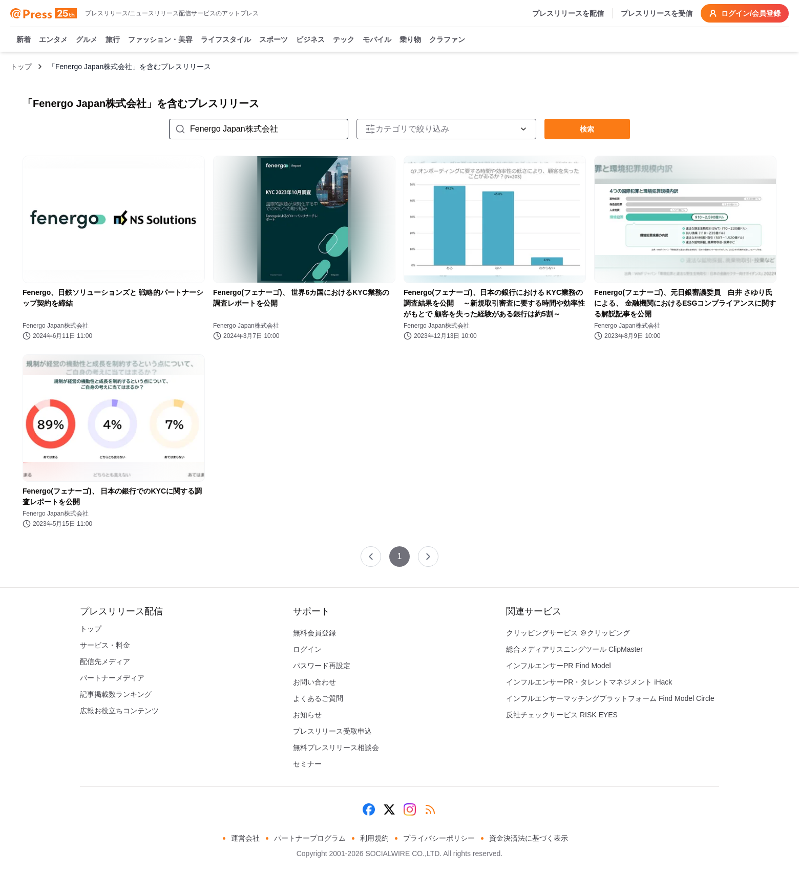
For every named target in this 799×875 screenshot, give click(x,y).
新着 (23, 40)
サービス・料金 (105, 645)
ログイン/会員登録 (745, 13)
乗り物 (410, 40)
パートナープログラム (310, 838)
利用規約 (374, 838)
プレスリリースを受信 (656, 13)
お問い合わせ (314, 682)
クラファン (447, 40)
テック (343, 40)
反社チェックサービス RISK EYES (562, 715)
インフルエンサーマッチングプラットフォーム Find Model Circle (610, 698)
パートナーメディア (112, 678)
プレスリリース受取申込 (332, 731)
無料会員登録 (314, 633)
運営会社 (245, 838)
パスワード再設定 (321, 665)
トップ (21, 66)
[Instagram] (410, 809)
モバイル (377, 40)
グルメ (86, 40)
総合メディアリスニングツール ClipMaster (574, 649)
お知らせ (307, 715)
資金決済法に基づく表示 (528, 838)
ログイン (307, 649)
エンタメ (53, 40)
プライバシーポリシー (439, 838)
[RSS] (430, 809)
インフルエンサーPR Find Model (558, 665)
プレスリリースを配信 (568, 13)
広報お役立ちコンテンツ (119, 711)
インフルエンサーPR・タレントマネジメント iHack (589, 682)
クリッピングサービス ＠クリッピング (568, 633)
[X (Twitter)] (389, 809)
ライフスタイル (226, 40)
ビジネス (310, 40)
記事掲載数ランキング (116, 694)
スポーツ (273, 40)
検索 (587, 129)
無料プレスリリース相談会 (336, 747)
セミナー (307, 764)
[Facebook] (369, 809)
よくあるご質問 (318, 698)
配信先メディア (105, 661)
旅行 (113, 40)
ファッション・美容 (160, 40)
